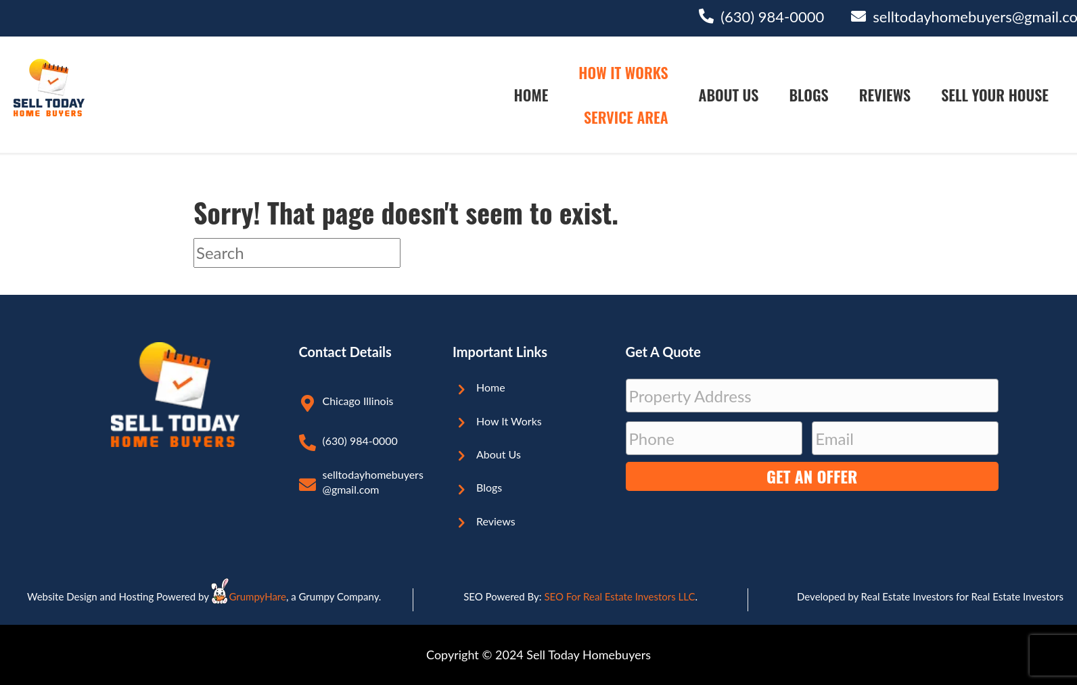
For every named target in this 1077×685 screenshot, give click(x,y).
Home (531, 94)
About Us (729, 94)
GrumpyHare (257, 596)
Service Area (626, 117)
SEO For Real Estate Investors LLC (619, 596)
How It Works (623, 72)
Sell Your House (995, 94)
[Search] (296, 253)
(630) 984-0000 (772, 16)
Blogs (808, 94)
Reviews (885, 94)
